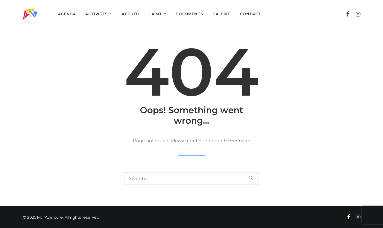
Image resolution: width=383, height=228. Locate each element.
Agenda (67, 14)
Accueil (131, 14)
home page (237, 141)
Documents (189, 14)
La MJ (157, 14)
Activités (98, 14)
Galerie (221, 14)
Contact (250, 14)
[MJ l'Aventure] (30, 14)
